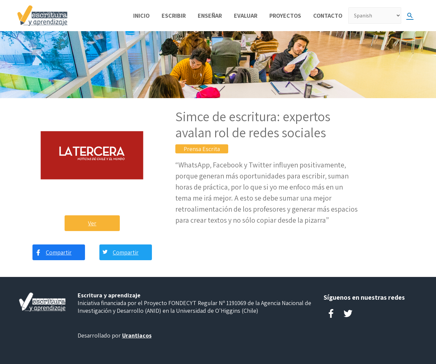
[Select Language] (374, 15)
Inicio (141, 15)
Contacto (327, 15)
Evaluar (245, 15)
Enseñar (210, 15)
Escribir (174, 15)
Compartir (59, 252)
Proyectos (285, 15)
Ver (92, 223)
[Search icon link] (410, 15)
